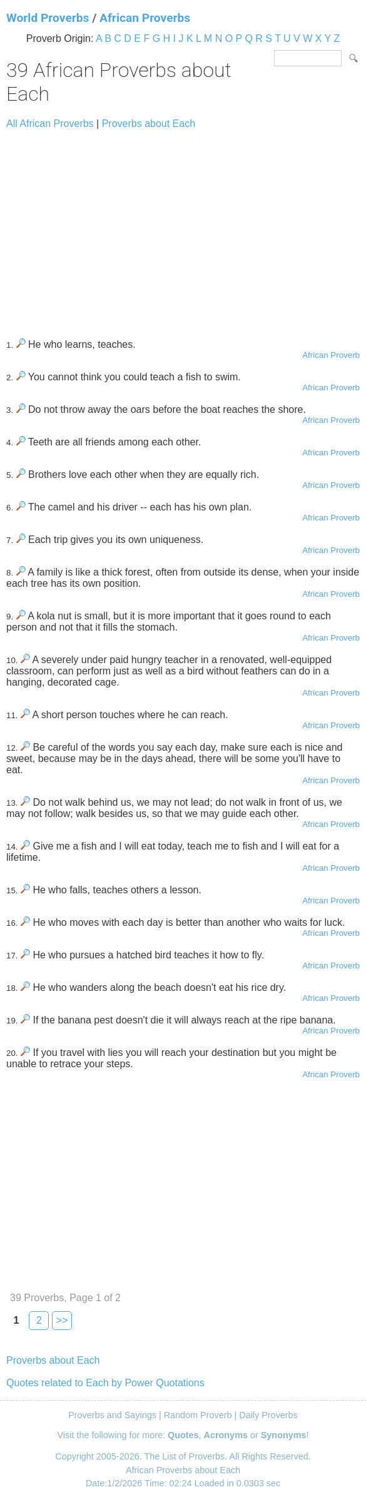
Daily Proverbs (268, 1415)
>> (62, 1320)
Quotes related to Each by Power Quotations (105, 1383)
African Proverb (331, 355)
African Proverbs (144, 18)
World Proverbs (47, 18)
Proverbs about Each (148, 123)
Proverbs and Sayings (112, 1415)
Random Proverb (198, 1415)
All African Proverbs (50, 123)
